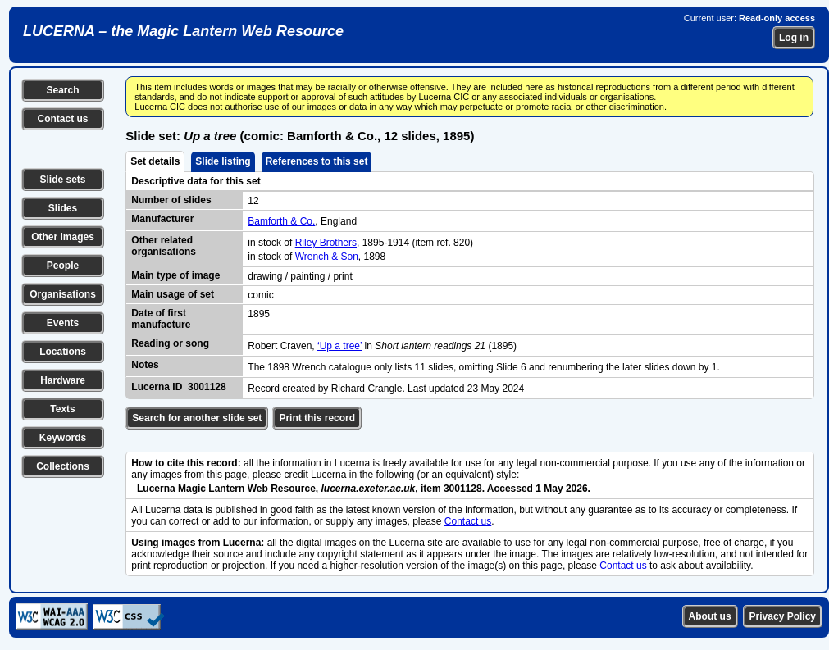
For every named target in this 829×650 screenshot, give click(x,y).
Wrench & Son (326, 256)
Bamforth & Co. (281, 221)
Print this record (317, 418)
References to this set (317, 161)
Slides (62, 208)
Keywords (62, 437)
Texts (62, 409)
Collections (62, 466)
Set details (155, 161)
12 (253, 201)
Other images (62, 237)
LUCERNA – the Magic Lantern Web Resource (183, 31)
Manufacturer (162, 219)
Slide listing (222, 161)
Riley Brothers (326, 242)
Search (62, 90)
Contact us (62, 119)
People (63, 265)
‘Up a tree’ (339, 346)
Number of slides (171, 200)
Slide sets (62, 179)
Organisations (63, 294)
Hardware (62, 380)
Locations (62, 351)
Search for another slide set (197, 418)
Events (63, 323)
